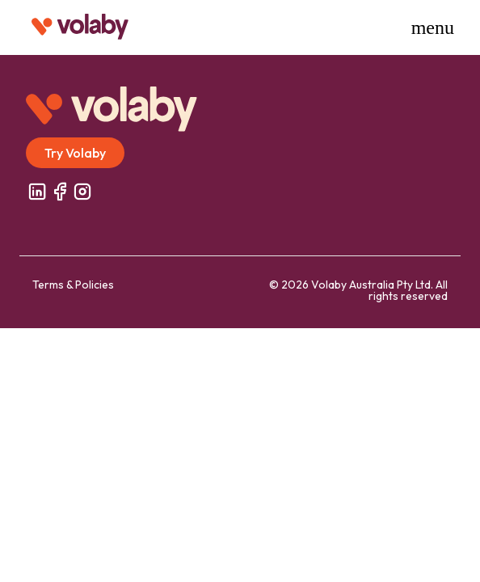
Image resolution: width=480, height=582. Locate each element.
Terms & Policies (73, 284)
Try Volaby (75, 153)
